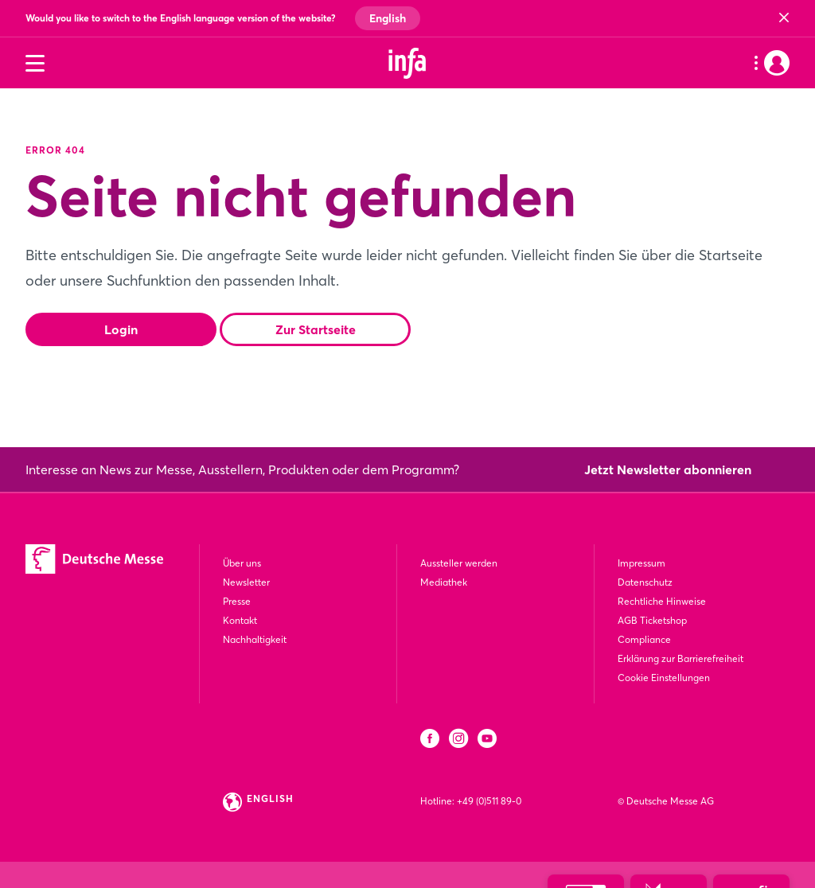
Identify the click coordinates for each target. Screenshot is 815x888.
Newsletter (246, 582)
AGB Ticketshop (652, 620)
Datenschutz (645, 582)
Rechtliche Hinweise (662, 601)
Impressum (641, 563)
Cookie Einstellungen (664, 678)
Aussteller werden (458, 563)
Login (121, 329)
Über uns (242, 563)
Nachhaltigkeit (255, 639)
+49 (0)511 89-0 (489, 801)
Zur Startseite (315, 329)
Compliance (644, 639)
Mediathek (443, 582)
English (387, 18)
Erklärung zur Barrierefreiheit (680, 658)
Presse (237, 601)
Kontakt (240, 620)
